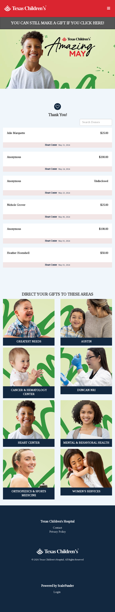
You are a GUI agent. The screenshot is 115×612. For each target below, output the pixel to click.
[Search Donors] (96, 122)
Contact (57, 527)
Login (57, 592)
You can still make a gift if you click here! (57, 23)
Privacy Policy (57, 531)
